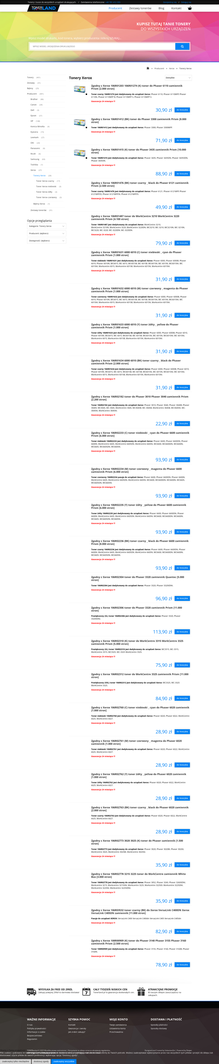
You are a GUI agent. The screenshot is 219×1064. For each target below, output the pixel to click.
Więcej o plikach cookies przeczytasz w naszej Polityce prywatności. (31, 1057)
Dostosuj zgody (41, 1061)
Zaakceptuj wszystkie (63, 1061)
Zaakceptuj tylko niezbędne (15, 1061)
